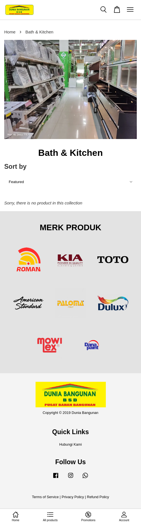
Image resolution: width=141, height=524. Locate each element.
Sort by (15, 166)
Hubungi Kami (70, 444)
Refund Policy (98, 497)
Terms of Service (45, 497)
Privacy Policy (73, 497)
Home (9, 31)
